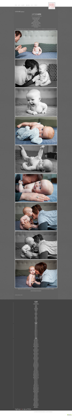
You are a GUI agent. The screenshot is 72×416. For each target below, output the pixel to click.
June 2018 (35, 368)
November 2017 (35, 375)
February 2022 (35, 353)
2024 (35, 325)
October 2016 (35, 390)
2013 (35, 337)
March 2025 (35, 340)
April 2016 (35, 394)
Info (19, 5)
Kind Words (28, 5)
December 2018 (35, 364)
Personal (36, 318)
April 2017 (35, 383)
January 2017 (35, 386)
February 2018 (35, 371)
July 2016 (35, 393)
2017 (35, 332)
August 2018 (35, 367)
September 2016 (35, 391)
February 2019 (35, 363)
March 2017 (35, 384)
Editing (36, 306)
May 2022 (35, 352)
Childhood (36, 302)
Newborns (36, 317)
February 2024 (35, 344)
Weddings (36, 322)
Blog (32, 5)
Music (36, 315)
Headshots (35, 309)
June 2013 (35, 406)
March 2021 (35, 356)
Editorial (36, 307)
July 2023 (35, 347)
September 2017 (35, 377)
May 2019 (35, 361)
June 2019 (35, 360)
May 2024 (35, 341)
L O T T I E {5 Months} (36, 14)
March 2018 (35, 370)
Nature (36, 316)
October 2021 (35, 354)
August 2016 (35, 392)
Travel (36, 321)
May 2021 (35, 355)
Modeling (36, 314)
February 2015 (35, 399)
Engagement (36, 308)
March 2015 (35, 398)
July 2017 (35, 379)
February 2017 (35, 385)
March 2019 (35, 362)
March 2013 (35, 407)
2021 (35, 329)
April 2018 (35, 369)
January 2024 (35, 345)
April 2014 (35, 401)
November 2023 (35, 346)
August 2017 (35, 378)
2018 (35, 331)
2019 (35, 330)
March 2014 (35, 402)
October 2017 (35, 376)
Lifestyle (36, 310)
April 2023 (35, 348)
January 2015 (35, 400)
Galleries (22, 5)
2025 (35, 324)
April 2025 (35, 339)
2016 (35, 333)
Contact (35, 5)
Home (16, 5)
